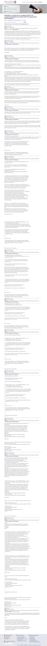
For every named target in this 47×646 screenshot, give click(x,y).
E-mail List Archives (17, 20)
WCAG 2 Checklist (32, 637)
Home (5, 20)
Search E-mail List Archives (9, 22)
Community (40, 2)
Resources (31, 2)
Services (24, 2)
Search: (7, 6)
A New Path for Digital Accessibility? (22, 640)
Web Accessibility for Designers (34, 640)
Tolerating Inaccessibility (20, 637)
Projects (35, 2)
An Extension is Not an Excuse (21, 636)
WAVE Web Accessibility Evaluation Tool (35, 641)
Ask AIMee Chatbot (32, 638)
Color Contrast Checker (33, 639)
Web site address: (6, 642)
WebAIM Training (9, 11)
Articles (27, 2)
